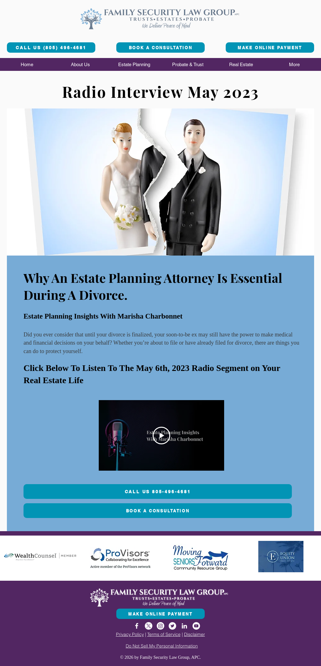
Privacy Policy (130, 634)
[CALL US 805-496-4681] (158, 491)
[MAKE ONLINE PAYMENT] (270, 47)
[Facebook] (136, 626)
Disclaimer (194, 634)
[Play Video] (161, 435)
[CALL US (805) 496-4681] (51, 47)
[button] (80, 64)
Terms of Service (164, 634)
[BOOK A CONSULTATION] (160, 47)
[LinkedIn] (184, 626)
